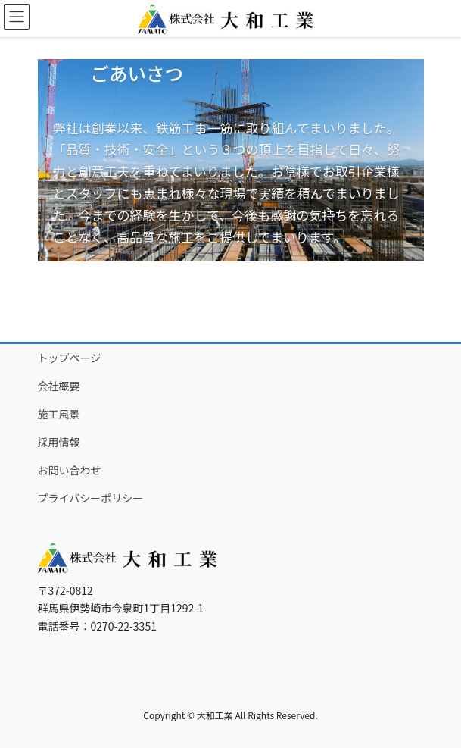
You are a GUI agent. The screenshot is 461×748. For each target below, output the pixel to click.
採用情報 (59, 441)
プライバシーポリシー (91, 497)
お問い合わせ (69, 469)
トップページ (69, 357)
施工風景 (59, 413)
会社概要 (59, 385)
